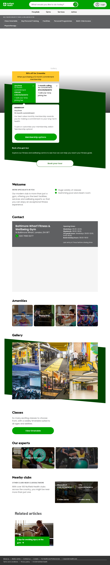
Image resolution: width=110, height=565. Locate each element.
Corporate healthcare (70, 559)
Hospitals (35, 12)
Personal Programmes (63, 21)
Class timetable (10, 21)
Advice (74, 12)
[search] (53, 4)
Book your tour (55, 163)
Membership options (35, 137)
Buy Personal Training (30, 21)
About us (6, 559)
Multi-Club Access (83, 21)
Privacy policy (25, 562)
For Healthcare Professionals (50, 559)
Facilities (46, 21)
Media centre (16, 559)
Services (61, 12)
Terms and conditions (10, 562)
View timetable (33, 430)
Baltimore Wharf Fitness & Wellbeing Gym (18, 17)
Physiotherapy (10, 26)
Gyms (48, 12)
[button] (24, 93)
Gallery (53, 68)
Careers (35, 559)
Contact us (27, 559)
